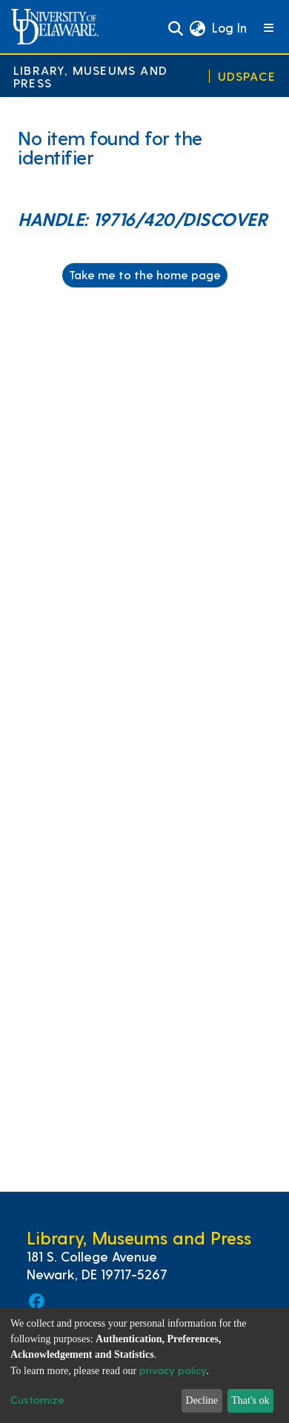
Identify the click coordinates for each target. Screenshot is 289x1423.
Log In (230, 27)
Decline (202, 1400)
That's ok (250, 1400)
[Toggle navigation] (269, 28)
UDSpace (247, 76)
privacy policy (173, 1370)
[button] (197, 28)
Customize (37, 1399)
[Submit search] (175, 29)
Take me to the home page (145, 274)
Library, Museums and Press (90, 76)
